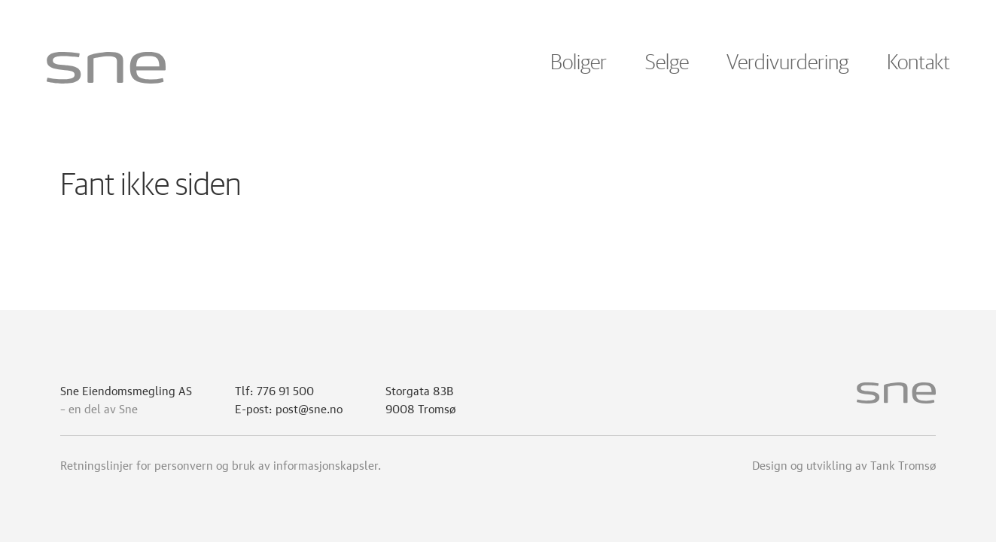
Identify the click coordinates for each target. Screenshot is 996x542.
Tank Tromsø (903, 464)
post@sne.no (309, 407)
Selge (667, 63)
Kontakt (918, 63)
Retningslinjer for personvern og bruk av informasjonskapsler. (220, 464)
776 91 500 (285, 389)
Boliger (578, 63)
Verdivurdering (787, 63)
